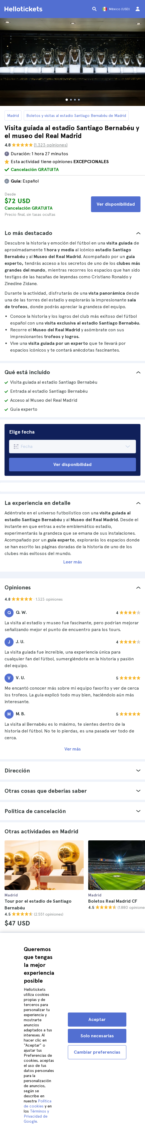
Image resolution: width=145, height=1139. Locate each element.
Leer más (72, 562)
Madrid (13, 115)
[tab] (72, 232)
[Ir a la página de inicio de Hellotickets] (24, 9)
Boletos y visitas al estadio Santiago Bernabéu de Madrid (76, 115)
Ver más (72, 749)
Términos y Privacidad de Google (36, 1116)
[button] (72, 232)
